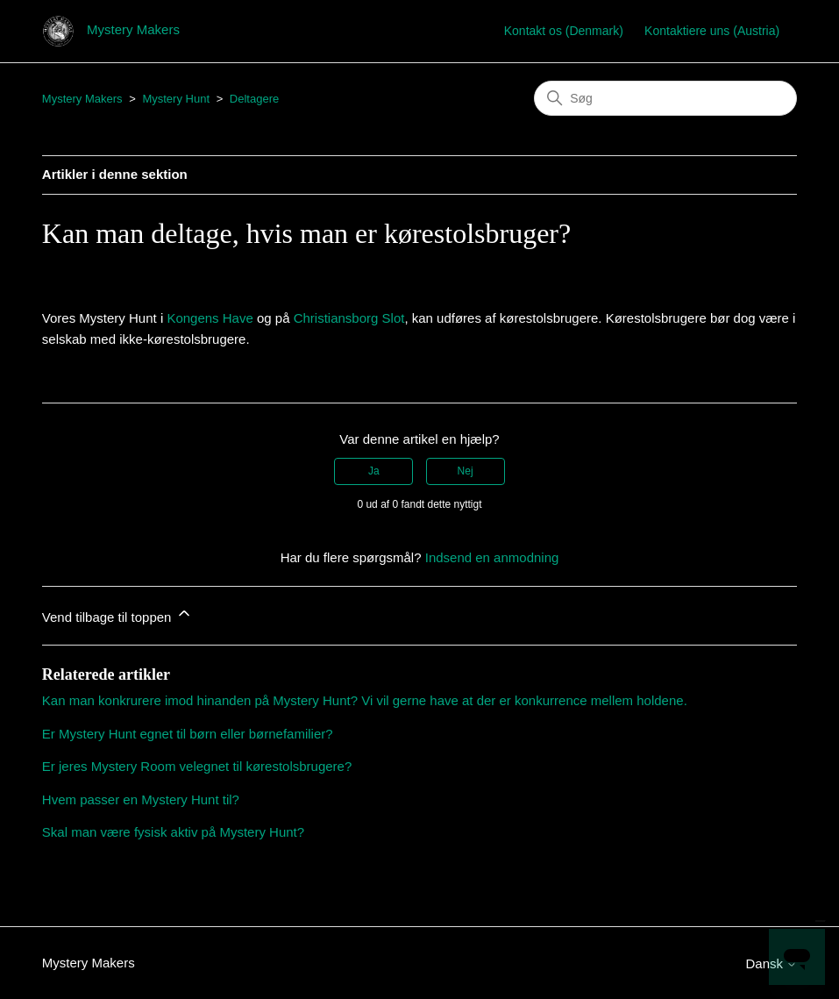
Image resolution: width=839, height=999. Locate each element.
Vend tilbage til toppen (117, 614)
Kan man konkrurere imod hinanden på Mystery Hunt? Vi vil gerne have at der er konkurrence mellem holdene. (364, 700)
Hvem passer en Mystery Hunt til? (140, 799)
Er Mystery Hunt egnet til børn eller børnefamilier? (187, 733)
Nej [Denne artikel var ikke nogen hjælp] (465, 471)
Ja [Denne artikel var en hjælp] (374, 471)
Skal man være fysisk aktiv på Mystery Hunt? (173, 831)
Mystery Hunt (176, 98)
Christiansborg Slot (349, 317)
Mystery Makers (82, 98)
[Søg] (665, 98)
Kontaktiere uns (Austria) (711, 31)
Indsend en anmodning (492, 557)
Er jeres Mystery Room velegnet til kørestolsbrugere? (197, 766)
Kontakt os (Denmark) (563, 31)
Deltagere (254, 98)
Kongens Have (209, 317)
